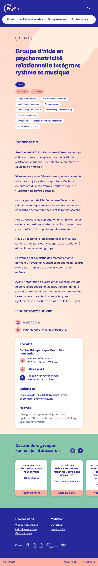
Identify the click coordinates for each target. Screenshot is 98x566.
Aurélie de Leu (32, 322)
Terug (25, 38)
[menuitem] (10, 19)
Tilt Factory (77, 562)
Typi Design (89, 562)
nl (88, 8)
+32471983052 (35, 369)
